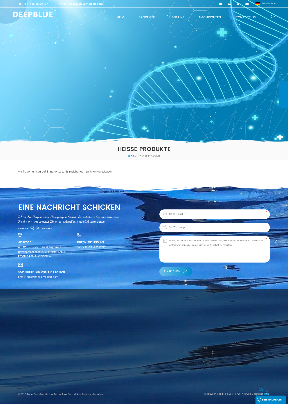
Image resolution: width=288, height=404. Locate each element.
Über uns (176, 17)
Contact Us (245, 17)
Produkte (147, 17)
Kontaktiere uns (27, 381)
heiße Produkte (150, 156)
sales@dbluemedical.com (86, 4)
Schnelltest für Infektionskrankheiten (90, 375)
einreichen (176, 271)
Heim (120, 17)
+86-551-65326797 (35, 4)
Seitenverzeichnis (214, 394)
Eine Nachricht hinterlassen (269, 400)
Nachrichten (210, 17)
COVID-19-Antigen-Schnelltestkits (152, 378)
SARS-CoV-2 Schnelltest (83, 381)
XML (229, 394)
